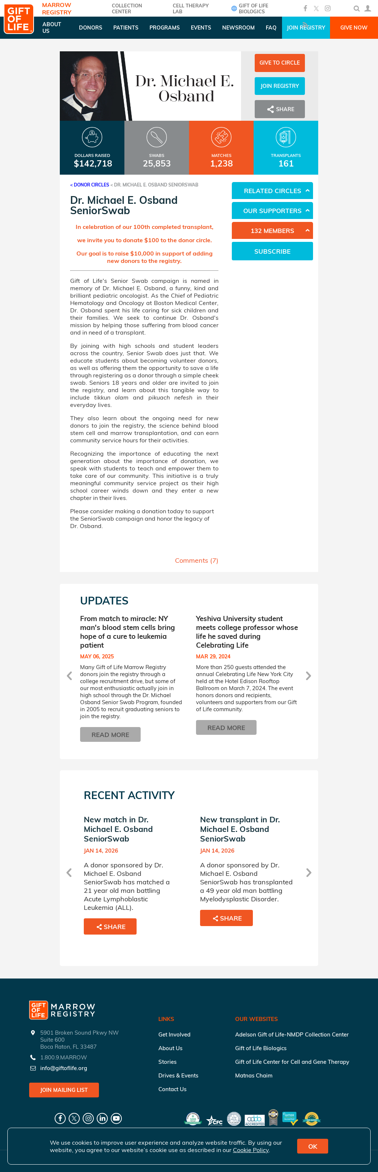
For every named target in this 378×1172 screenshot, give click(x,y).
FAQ (271, 27)
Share (280, 109)
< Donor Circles (89, 185)
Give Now (354, 27)
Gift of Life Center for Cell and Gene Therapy (292, 1061)
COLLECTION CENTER (127, 8)
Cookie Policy (251, 1150)
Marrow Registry (56, 8)
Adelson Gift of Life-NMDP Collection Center (292, 1034)
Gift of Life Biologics (249, 8)
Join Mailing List (64, 1090)
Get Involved (174, 1034)
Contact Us (172, 1089)
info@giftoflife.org (63, 1068)
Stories (167, 1061)
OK (312, 1146)
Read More (110, 735)
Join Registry (280, 86)
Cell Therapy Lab (191, 8)
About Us (170, 1048)
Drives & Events (178, 1075)
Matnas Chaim (253, 1075)
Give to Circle (280, 62)
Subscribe (272, 251)
